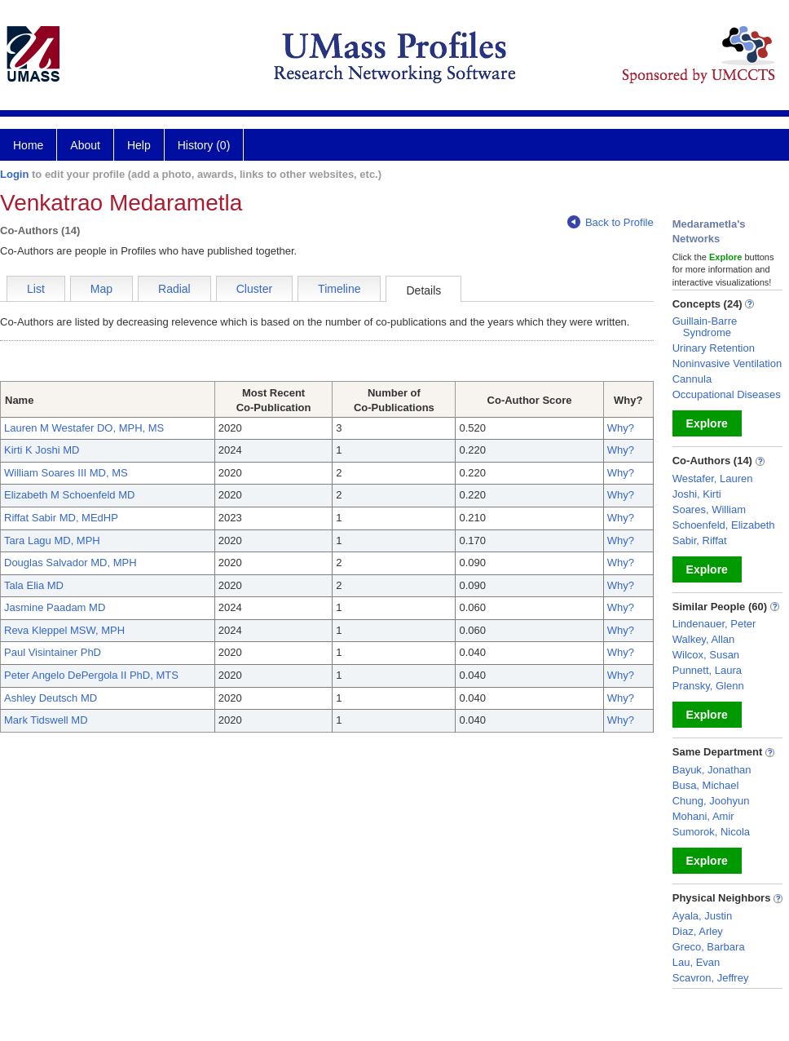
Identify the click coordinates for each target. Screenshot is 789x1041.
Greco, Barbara (708, 947)
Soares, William (709, 509)
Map (101, 288)
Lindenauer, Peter (714, 624)
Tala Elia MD (34, 585)
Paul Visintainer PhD (52, 652)
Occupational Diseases (726, 394)
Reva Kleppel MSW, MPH (64, 630)
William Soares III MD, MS (66, 473)
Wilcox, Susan (705, 655)
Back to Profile (610, 222)
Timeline (339, 288)
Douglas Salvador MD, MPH (70, 562)
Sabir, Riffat (699, 540)
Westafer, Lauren (712, 478)
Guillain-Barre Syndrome (704, 327)
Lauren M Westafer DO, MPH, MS (84, 428)
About (85, 145)
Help (139, 145)
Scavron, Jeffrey (710, 978)
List (36, 288)
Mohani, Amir (703, 816)
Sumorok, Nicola (711, 832)
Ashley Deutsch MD (50, 698)
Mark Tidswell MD (46, 720)
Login (14, 174)
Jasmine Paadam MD (54, 607)
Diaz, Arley (697, 931)
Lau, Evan (696, 962)
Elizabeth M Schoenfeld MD (69, 495)
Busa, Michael (705, 785)
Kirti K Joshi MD (41, 450)
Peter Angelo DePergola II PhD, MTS (91, 675)
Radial (174, 288)
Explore (707, 423)
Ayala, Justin (702, 916)
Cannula (692, 379)
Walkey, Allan (703, 639)
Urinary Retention (713, 348)
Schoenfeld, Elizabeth (723, 525)
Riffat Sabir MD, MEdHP (61, 518)
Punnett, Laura (707, 670)
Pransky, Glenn (708, 686)
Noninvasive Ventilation (727, 363)
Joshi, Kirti (696, 494)
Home (28, 145)
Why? (620, 428)
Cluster (254, 288)
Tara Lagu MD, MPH (52, 540)
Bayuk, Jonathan (712, 770)
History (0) (204, 145)
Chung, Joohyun (711, 801)
